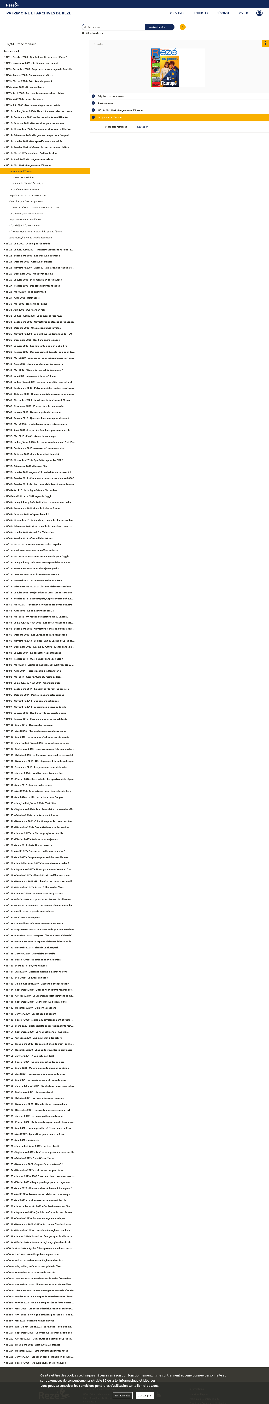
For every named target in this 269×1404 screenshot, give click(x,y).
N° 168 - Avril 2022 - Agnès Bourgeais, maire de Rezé (35, 1133)
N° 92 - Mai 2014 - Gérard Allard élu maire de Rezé (34, 676)
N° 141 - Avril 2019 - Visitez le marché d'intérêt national (37, 971)
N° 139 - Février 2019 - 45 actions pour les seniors (34, 959)
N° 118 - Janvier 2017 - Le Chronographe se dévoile (34, 833)
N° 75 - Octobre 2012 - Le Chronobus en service (32, 574)
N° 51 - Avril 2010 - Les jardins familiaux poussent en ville (38, 429)
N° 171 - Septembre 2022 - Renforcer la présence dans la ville (40, 1152)
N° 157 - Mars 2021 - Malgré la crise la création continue (37, 1067)
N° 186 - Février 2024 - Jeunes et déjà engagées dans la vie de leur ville (40, 1242)
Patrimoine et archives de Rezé (38, 13)
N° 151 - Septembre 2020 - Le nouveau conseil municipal (37, 1031)
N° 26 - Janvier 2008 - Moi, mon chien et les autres (34, 279)
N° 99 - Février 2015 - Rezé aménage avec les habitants (36, 718)
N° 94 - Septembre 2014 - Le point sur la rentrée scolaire (37, 688)
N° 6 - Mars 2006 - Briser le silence (25, 87)
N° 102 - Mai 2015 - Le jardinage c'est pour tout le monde (37, 736)
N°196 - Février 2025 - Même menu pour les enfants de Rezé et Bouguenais (40, 1302)
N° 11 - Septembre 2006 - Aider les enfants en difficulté (37, 117)
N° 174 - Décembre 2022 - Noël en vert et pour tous (34, 1170)
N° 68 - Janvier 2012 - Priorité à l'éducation (30, 532)
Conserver (177, 13)
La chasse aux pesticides (22, 177)
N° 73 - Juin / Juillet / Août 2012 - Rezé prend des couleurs (38, 562)
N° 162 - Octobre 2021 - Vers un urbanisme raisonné (35, 1097)
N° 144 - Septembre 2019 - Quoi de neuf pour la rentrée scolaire (40, 989)
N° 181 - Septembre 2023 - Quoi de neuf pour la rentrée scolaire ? (40, 1212)
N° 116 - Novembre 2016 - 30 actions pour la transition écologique (40, 821)
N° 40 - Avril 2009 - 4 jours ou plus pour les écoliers (34, 363)
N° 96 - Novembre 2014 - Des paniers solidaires (32, 700)
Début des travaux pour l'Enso (25, 219)
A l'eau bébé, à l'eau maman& (24, 225)
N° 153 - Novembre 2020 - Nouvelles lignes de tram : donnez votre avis (40, 1043)
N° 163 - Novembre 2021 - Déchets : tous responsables (36, 1103)
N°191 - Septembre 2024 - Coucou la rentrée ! (31, 1272)
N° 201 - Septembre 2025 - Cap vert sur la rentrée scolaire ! (39, 1332)
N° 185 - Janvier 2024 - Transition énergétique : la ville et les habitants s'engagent (40, 1236)
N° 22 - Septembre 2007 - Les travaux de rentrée (33, 255)
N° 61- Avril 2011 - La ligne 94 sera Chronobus (31, 490)
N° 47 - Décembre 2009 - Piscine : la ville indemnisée (35, 405)
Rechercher (200, 13)
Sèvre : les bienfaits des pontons (26, 201)
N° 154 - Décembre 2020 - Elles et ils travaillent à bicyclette (39, 1049)
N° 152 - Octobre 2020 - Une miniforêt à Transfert (34, 1037)
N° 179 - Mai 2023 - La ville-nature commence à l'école (36, 1200)
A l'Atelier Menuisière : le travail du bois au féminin (36, 231)
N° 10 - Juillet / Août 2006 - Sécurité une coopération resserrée (40, 111)
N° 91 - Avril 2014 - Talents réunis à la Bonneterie (33, 670)
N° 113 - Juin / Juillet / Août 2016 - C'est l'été (31, 803)
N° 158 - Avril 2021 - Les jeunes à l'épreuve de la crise (35, 1073)
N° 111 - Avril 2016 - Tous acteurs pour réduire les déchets (38, 791)
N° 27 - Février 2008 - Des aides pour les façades (33, 285)
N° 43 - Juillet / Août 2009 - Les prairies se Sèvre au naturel (39, 381)
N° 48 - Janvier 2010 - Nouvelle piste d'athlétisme (33, 411)
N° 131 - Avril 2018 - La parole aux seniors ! (30, 911)
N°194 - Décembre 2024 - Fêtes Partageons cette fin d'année (40, 1290)
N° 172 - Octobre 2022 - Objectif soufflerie (30, 1158)
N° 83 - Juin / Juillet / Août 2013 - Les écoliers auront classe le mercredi (40, 622)
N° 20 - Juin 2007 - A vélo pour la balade (28, 243)
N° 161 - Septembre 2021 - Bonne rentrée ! (29, 1091)
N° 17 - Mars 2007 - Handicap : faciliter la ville (31, 153)
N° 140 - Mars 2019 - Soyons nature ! (26, 965)
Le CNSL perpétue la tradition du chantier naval (34, 207)
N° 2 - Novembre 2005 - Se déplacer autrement (32, 62)
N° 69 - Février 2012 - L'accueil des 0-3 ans (29, 538)
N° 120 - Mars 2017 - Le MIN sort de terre (29, 845)
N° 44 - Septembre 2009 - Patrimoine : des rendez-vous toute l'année (40, 387)
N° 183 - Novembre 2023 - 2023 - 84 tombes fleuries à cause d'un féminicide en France (40, 1224)
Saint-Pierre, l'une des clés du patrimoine (30, 237)
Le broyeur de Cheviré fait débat (26, 183)
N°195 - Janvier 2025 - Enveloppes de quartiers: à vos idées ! (39, 1296)
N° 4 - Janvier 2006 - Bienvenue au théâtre (29, 75)
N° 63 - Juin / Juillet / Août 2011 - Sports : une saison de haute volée (40, 502)
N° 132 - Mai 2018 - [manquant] (23, 917)
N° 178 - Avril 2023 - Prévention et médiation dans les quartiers (40, 1194)
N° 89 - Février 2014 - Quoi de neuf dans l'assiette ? (34, 658)
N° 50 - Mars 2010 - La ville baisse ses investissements (36, 423)
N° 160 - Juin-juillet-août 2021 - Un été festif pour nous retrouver (40, 1085)
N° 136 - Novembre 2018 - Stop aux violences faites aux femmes (40, 941)
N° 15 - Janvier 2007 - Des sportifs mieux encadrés (34, 141)
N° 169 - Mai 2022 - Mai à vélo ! (23, 1139)
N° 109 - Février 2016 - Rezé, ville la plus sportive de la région (40, 778)
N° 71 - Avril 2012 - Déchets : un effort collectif (32, 550)
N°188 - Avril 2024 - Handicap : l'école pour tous (32, 1254)
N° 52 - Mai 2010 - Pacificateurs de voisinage (31, 436)
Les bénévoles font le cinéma (24, 189)
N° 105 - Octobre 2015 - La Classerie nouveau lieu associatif (39, 754)
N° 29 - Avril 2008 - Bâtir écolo (23, 297)
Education (142, 126)
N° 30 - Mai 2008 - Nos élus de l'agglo (26, 303)
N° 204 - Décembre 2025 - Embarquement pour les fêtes (37, 1350)
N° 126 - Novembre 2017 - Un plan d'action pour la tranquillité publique (40, 881)
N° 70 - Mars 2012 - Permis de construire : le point (33, 544)
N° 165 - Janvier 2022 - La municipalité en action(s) (34, 1115)
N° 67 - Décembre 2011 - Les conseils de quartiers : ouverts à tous (40, 526)
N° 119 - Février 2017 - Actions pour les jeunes (32, 839)
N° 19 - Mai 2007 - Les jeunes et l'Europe (28, 165)
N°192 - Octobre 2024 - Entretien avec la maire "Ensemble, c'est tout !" (40, 1278)
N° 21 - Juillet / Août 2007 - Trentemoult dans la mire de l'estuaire (40, 249)
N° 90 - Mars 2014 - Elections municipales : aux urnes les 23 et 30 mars (40, 664)
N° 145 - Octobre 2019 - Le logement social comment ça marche (40, 995)
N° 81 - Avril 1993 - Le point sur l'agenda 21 (30, 610)
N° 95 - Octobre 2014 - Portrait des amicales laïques (35, 694)
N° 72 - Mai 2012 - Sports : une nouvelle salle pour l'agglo (37, 556)
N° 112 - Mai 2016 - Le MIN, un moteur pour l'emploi (34, 797)
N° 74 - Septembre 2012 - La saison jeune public (32, 568)
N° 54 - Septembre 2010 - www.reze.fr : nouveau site (35, 448)
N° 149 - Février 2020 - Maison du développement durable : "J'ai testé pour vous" (40, 1019)
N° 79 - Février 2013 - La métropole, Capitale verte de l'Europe (40, 598)
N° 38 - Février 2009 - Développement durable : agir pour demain (40, 351)
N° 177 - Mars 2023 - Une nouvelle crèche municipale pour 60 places (40, 1188)
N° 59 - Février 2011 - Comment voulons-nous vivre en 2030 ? (40, 478)
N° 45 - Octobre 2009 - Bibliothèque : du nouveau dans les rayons (40, 393)
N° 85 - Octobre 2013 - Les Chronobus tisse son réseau (36, 634)
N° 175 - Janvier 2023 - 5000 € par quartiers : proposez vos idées (40, 1176)
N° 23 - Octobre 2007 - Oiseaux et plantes (29, 261)
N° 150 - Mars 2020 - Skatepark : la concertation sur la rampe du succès (40, 1025)
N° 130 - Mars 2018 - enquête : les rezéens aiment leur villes (39, 905)
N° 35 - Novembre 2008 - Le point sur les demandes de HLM (39, 333)
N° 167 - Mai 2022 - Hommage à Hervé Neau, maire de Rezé (39, 1127)
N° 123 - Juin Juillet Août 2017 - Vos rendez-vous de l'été (37, 863)
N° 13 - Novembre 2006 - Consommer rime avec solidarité (38, 129)
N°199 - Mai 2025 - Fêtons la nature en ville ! (30, 1320)
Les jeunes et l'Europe (20, 171)
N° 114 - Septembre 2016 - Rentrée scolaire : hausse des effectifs (40, 809)
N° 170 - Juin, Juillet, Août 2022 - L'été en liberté (32, 1146)
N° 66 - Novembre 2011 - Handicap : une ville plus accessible (39, 520)
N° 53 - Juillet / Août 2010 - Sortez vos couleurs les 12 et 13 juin (40, 442)
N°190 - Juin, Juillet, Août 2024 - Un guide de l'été (33, 1266)
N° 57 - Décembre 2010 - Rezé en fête (26, 466)
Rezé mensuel (11, 50)
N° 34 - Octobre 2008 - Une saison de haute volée (33, 327)
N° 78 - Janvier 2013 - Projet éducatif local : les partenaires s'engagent (40, 592)
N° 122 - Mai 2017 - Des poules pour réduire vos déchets (37, 857)
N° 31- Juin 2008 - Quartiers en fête (25, 309)
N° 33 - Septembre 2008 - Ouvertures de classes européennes (40, 321)
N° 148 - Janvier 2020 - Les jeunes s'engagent (31, 1013)
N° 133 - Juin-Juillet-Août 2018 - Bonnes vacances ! (34, 923)
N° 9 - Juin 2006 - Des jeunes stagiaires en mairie (33, 105)
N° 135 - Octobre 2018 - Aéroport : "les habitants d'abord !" (39, 935)
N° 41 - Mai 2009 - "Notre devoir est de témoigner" (34, 369)
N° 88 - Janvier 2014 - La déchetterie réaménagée (33, 652)
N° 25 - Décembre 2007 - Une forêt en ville (29, 273)
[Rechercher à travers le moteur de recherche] (115, 27)
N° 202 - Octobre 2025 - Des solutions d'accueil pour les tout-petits (40, 1338)
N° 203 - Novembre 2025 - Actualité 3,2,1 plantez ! (33, 1344)
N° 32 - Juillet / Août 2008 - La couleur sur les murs (34, 315)
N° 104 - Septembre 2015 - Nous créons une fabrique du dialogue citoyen (40, 748)
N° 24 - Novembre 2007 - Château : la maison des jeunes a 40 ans (40, 267)
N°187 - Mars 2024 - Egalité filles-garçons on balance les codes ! (40, 1248)
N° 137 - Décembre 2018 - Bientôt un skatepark (32, 947)
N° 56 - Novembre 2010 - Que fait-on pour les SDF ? (34, 460)
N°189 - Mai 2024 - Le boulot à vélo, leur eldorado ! (34, 1260)
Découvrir (223, 13)
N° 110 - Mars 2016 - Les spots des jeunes (29, 784)
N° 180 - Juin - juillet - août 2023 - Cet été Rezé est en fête (38, 1206)
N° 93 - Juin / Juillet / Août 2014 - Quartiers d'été (33, 682)
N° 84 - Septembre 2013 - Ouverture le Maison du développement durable (40, 628)
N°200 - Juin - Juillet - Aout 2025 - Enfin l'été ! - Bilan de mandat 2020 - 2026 (40, 1326)
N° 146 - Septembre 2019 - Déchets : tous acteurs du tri (36, 1001)
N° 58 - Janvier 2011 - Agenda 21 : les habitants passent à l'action (40, 472)
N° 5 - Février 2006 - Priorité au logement (29, 81)
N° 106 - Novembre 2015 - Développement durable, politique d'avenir (40, 760)
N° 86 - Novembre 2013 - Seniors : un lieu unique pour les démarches (40, 640)
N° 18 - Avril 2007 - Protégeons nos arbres (29, 159)
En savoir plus (122, 1395)
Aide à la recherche (95, 33)
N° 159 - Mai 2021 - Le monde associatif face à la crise (36, 1079)
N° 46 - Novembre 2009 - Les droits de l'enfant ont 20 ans (38, 399)
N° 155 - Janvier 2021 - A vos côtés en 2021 (30, 1055)
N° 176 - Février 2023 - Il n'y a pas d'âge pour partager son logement (40, 1182)
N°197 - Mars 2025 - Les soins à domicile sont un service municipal (40, 1308)
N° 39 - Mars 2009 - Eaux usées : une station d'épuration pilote (40, 357)
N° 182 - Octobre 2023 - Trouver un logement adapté (35, 1218)
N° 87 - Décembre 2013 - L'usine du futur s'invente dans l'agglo (40, 646)
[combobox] (159, 27)
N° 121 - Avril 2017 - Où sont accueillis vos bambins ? (35, 851)
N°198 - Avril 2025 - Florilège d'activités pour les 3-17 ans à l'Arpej (40, 1314)
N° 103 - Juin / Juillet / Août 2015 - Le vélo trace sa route (37, 742)
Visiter (243, 13)
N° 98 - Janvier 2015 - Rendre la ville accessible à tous (36, 712)
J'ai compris (144, 1395)
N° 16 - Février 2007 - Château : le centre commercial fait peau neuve (40, 147)
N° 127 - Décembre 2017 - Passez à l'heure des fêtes (35, 887)
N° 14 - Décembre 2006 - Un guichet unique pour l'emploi (37, 135)
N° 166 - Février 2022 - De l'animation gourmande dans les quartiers (40, 1121)
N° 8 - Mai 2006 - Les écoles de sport (26, 99)
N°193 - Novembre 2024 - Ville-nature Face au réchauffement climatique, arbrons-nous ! (40, 1284)
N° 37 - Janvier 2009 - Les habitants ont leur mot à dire (36, 345)
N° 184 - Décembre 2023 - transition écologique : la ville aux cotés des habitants (40, 1230)
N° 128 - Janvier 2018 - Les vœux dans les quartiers (34, 893)
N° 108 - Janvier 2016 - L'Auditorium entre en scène (34, 772)
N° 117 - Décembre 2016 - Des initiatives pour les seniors (37, 827)
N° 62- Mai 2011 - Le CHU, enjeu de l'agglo (29, 496)
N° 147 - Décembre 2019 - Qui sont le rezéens (31, 1007)
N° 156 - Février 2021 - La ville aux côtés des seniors (35, 1061)
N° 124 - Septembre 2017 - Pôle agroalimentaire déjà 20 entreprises (40, 869)
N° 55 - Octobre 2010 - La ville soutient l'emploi (32, 454)
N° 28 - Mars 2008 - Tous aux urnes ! (26, 291)
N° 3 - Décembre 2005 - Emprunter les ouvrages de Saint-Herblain (40, 68)
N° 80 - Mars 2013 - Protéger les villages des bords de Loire (39, 604)
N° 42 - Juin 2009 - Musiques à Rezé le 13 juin (31, 375)
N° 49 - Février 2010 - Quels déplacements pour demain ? (37, 417)
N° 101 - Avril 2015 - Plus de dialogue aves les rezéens (36, 730)
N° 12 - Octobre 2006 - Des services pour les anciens (35, 123)
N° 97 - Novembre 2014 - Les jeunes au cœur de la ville (36, 706)
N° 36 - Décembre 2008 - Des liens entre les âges (33, 339)
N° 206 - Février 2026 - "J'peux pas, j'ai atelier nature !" (36, 1362)
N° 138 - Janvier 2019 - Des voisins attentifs (30, 953)
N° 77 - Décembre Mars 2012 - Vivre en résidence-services (38, 586)
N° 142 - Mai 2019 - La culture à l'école (27, 977)
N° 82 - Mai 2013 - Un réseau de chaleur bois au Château (37, 616)
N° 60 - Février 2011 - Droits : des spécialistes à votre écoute (40, 484)
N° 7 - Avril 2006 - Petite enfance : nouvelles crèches (35, 93)
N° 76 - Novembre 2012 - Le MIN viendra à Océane (34, 580)
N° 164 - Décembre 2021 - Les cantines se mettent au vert (38, 1109)
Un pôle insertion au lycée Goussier (27, 195)
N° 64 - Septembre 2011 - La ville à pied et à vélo (33, 508)
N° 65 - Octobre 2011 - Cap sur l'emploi (27, 514)
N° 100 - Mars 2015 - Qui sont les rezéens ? (29, 724)
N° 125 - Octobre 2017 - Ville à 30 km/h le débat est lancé (37, 875)
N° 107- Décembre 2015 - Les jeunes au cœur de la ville (36, 766)
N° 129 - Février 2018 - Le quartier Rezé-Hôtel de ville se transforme (40, 899)
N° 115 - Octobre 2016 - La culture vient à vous (32, 815)
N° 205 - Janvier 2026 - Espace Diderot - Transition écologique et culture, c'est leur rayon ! (40, 1356)
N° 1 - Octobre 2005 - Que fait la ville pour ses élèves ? (36, 56)
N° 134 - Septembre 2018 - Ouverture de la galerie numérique (40, 929)
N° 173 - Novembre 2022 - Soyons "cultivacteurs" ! (34, 1164)
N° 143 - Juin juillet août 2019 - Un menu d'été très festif (37, 983)
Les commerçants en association (26, 213)
